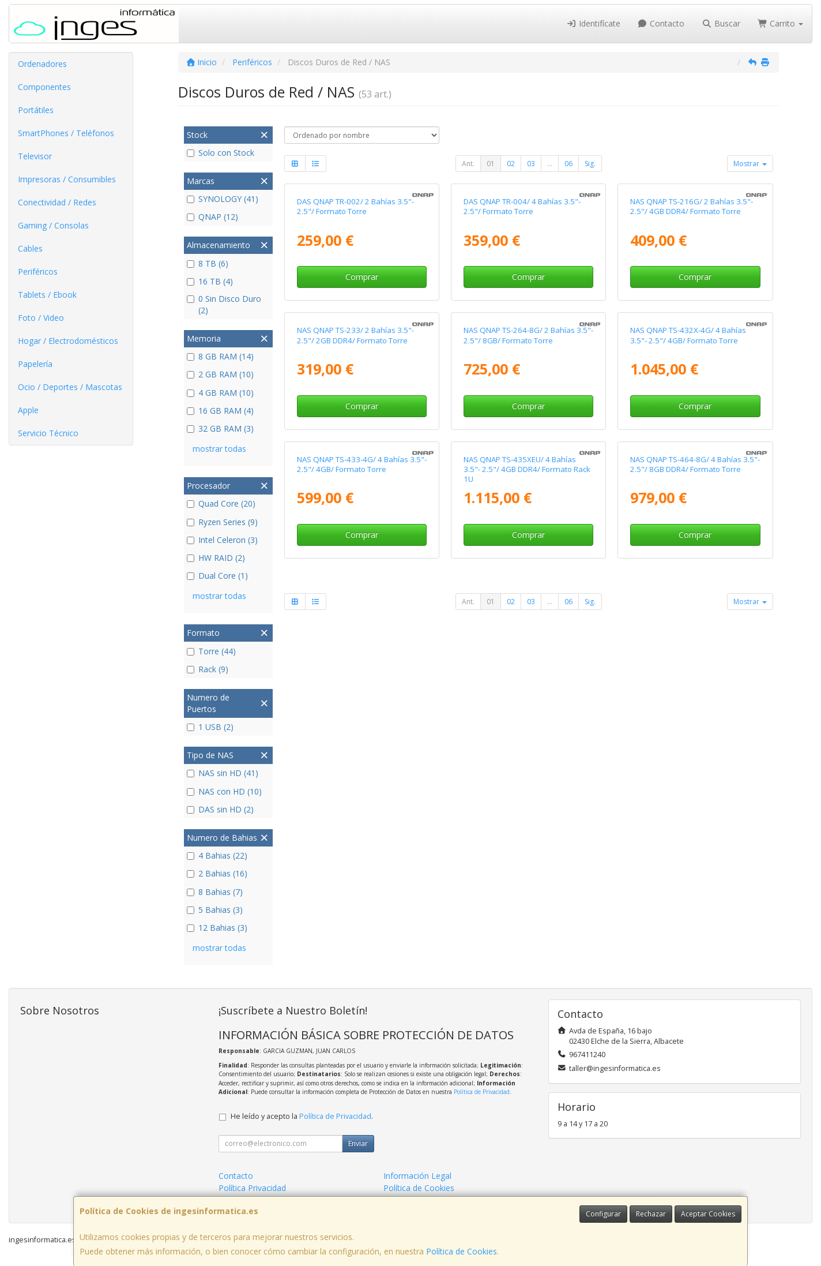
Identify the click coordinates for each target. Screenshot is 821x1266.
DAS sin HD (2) (220, 809)
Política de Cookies (461, 1251)
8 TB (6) (207, 263)
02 (511, 163)
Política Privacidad (252, 1187)
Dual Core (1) (217, 575)
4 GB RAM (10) (220, 392)
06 (568, 163)
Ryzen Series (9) (222, 521)
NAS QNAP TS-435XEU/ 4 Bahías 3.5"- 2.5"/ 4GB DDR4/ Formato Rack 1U (527, 830)
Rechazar (651, 1214)
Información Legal (417, 1175)
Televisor (35, 156)
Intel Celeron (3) (222, 539)
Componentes (44, 86)
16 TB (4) (210, 281)
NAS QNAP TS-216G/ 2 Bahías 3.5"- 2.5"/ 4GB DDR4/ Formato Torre (691, 326)
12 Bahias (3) (217, 927)
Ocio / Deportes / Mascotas (70, 386)
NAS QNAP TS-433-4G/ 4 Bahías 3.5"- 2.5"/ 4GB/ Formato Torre (362, 825)
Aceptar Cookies (708, 1214)
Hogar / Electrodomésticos (68, 340)
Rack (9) (207, 669)
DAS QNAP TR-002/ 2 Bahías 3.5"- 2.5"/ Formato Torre (355, 326)
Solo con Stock (220, 152)
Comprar (361, 397)
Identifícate (593, 23)
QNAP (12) (212, 216)
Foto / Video (41, 317)
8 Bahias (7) (215, 891)
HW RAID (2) (216, 557)
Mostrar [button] (750, 163)
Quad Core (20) (221, 503)
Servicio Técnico (48, 433)
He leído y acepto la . (302, 1116)
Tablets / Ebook (47, 294)
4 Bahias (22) (217, 855)
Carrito (781, 23)
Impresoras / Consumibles (67, 179)
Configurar (603, 1214)
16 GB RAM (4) (220, 410)
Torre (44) (211, 651)
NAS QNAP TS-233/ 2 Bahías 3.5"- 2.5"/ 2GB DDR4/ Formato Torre (355, 575)
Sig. (590, 163)
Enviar (358, 1143)
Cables (30, 248)
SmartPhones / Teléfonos (66, 133)
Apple (28, 409)
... (549, 163)
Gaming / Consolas (53, 225)
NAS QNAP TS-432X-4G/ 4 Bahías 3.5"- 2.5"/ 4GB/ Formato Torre (688, 575)
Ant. (468, 163)
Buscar (721, 23)
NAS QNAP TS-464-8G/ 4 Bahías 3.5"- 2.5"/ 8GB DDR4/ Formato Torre (695, 825)
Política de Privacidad (482, 1092)
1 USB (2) (210, 726)
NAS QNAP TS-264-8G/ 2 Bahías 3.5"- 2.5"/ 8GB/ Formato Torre (528, 575)
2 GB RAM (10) (220, 374)
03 (531, 163)
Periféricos (38, 271)
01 (491, 163)
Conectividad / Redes (57, 202)
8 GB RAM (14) (220, 356)
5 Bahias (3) (215, 909)
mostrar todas (219, 448)
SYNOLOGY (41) (222, 198)
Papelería (35, 363)
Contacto (661, 23)
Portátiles (36, 109)
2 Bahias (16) (217, 873)
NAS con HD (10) (224, 791)
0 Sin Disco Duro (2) (224, 304)
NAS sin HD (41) (222, 772)
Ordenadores (42, 63)
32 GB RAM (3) (220, 428)
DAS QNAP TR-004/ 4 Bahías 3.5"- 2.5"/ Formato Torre (522, 326)
